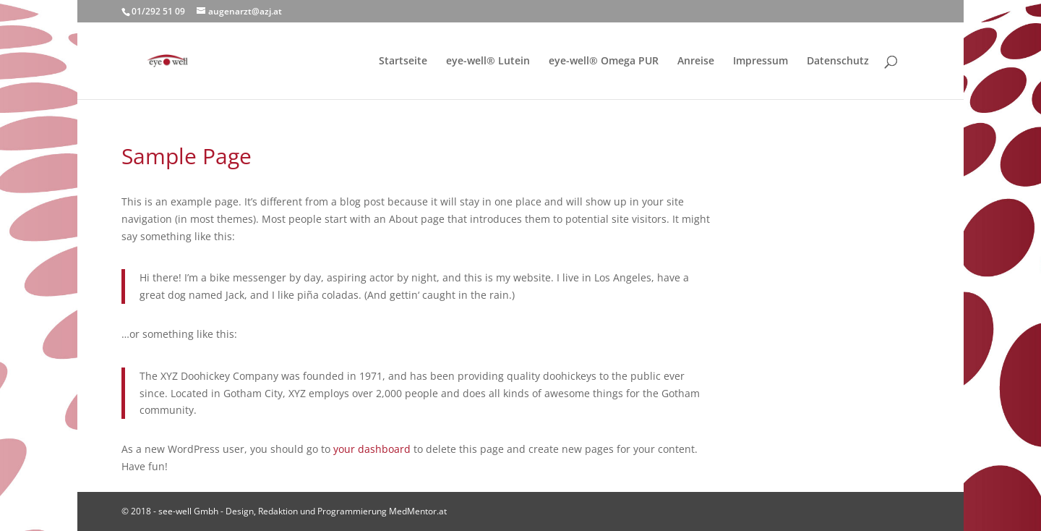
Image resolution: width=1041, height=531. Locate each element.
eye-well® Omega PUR (604, 61)
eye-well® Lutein (488, 61)
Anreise (695, 61)
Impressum (760, 61)
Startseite (403, 61)
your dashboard (372, 449)
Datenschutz (838, 61)
